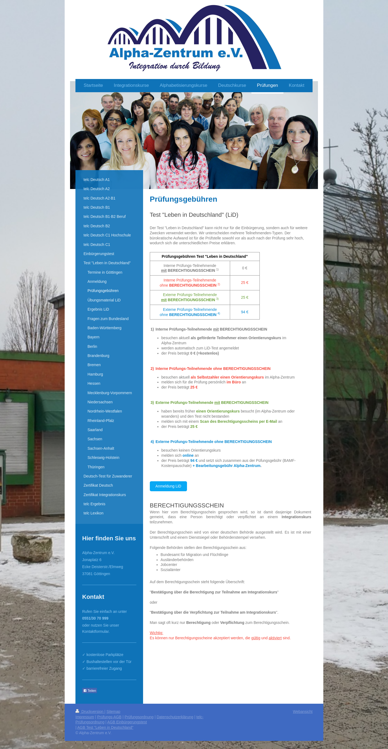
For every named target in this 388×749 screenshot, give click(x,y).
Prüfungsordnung (138, 717)
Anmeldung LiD (168, 486)
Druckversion (89, 711)
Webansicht (303, 711)
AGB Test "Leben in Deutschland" (105, 727)
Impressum (84, 717)
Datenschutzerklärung (175, 717)
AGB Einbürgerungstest (127, 722)
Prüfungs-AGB (109, 717)
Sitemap (113, 711)
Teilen (89, 691)
